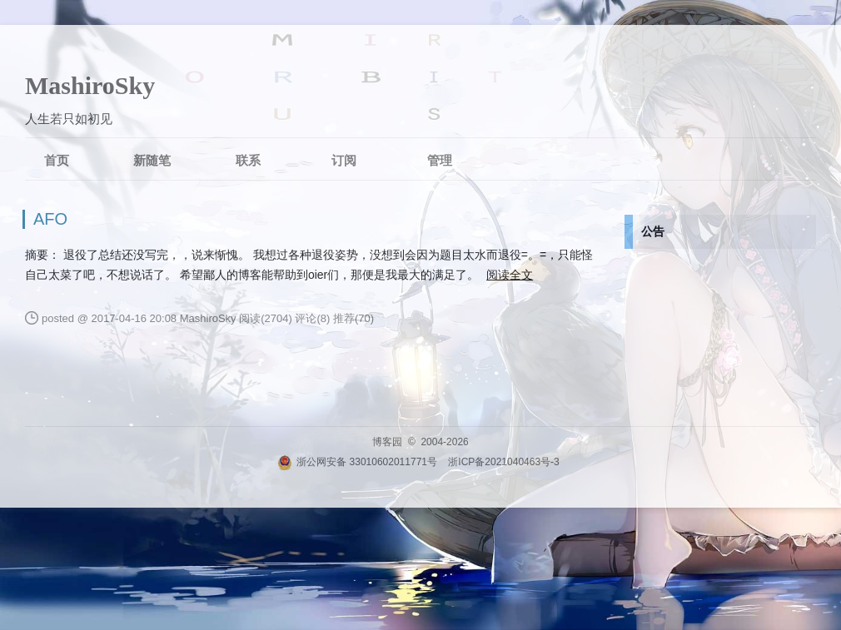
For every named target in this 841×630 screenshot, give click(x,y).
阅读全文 (509, 274)
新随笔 (152, 160)
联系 (248, 160)
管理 (439, 160)
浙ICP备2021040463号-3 (503, 462)
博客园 (387, 442)
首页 (56, 160)
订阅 (343, 160)
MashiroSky (90, 85)
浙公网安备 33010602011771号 (357, 462)
